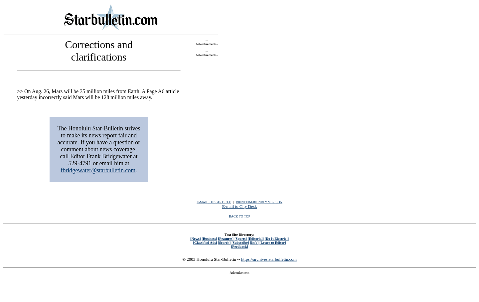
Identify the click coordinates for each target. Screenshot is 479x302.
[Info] (254, 242)
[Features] (226, 238)
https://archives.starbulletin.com (269, 259)
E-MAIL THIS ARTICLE (214, 202)
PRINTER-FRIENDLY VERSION (259, 202)
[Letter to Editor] (272, 242)
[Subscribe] (240, 242)
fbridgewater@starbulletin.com (98, 170)
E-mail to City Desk (239, 206)
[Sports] (241, 238)
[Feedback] (239, 246)
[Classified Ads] (205, 242)
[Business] (209, 238)
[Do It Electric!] (276, 238)
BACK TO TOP (239, 216)
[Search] (224, 242)
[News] (195, 238)
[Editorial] (255, 238)
